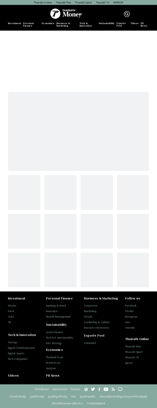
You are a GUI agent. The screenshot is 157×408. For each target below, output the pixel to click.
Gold (11, 316)
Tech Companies (17, 358)
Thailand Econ (54, 357)
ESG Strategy (54, 343)
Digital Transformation (21, 347)
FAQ (73, 396)
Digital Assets (16, 353)
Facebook (131, 305)
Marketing (90, 311)
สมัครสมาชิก (141, 16)
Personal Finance (28, 24)
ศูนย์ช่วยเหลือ (87, 396)
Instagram (131, 316)
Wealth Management (58, 316)
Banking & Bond (56, 305)
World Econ (53, 362)
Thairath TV (102, 2)
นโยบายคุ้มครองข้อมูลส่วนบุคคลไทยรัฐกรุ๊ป (123, 396)
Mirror (129, 363)
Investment (14, 23)
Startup (12, 342)
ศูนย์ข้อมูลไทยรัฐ (57, 396)
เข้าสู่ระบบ (140, 11)
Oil (9, 322)
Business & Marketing (63, 24)
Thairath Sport (83, 2)
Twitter (129, 311)
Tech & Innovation (86, 24)
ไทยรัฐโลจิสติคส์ (96, 403)
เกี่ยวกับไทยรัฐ (18, 396)
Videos (135, 23)
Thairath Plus (63, 2)
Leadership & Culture (97, 322)
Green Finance (54, 332)
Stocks (12, 305)
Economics (48, 23)
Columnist (90, 343)
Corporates (90, 305)
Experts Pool (121, 24)
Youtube (130, 327)
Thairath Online (43, 2)
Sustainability (107, 23)
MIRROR (118, 2)
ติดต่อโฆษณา (42, 389)
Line (127, 322)
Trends (88, 316)
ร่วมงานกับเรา (59, 389)
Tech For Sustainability (60, 337)
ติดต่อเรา (75, 389)
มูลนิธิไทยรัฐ (37, 396)
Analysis (51, 368)
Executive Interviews (96, 327)
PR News (144, 24)
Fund (11, 311)
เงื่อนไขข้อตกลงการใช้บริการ (67, 403)
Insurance (52, 311)
